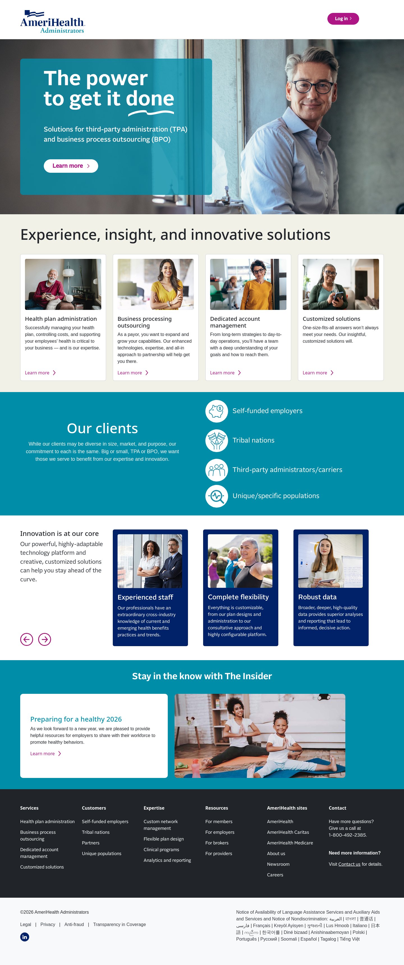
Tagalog (328, 939)
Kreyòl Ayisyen (288, 925)
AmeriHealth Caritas (288, 832)
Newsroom (278, 864)
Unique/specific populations (276, 496)
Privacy (47, 924)
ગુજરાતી (314, 925)
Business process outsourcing (38, 835)
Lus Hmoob (337, 925)
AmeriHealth (280, 821)
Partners (91, 843)
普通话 (366, 918)
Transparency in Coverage (119, 924)
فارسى (242, 925)
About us (294, 11)
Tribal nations (253, 440)
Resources (284, 25)
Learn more (67, 166)
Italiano (360, 925)
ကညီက (251, 932)
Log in (366, 25)
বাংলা (350, 918)
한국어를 (271, 932)
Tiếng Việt (350, 939)
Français (261, 925)
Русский (268, 939)
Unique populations (101, 853)
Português (246, 939)
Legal (25, 924)
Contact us (325, 11)
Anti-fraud (74, 924)
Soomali (289, 939)
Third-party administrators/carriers (287, 470)
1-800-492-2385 (347, 835)
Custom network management (161, 825)
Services (195, 25)
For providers (218, 853)
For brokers (217, 843)
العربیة (335, 918)
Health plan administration (47, 821)
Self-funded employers (267, 411)
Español (308, 939)
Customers (224, 25)
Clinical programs (161, 849)
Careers (275, 875)
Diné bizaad (295, 932)
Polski (359, 932)
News (268, 11)
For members (219, 821)
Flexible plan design (164, 839)
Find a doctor (326, 25)
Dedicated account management (39, 853)
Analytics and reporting (167, 860)
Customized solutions (42, 867)
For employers (220, 832)
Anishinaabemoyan (330, 932)
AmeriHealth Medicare (290, 843)
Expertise (254, 25)
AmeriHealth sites (363, 11)
